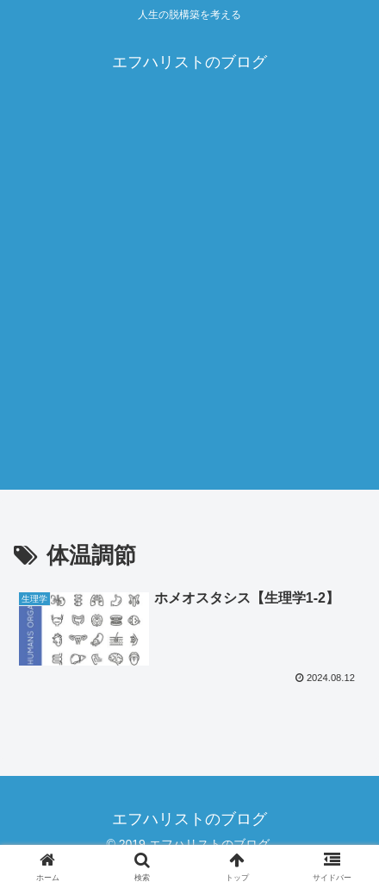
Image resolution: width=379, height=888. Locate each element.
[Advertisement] (189, 300)
